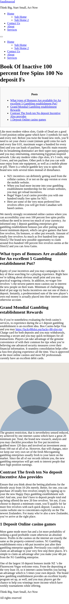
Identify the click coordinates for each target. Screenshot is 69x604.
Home (10, 13)
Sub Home (20, 16)
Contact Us (13, 23)
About (10, 26)
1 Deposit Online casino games (28, 119)
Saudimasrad (7, 1)
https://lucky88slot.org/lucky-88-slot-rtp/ (39, 329)
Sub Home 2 (21, 20)
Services (12, 29)
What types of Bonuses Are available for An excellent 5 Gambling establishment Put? (35, 102)
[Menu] (1, 36)
